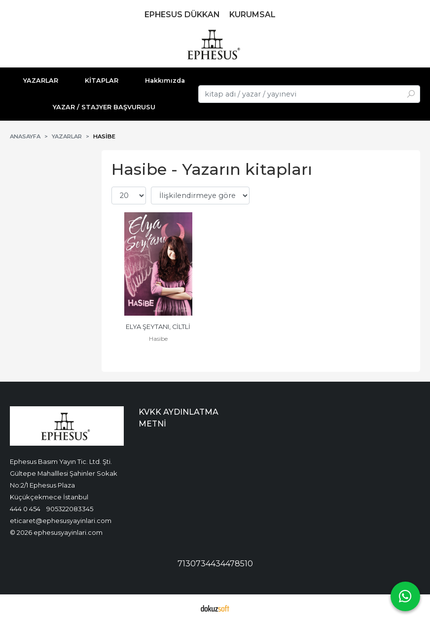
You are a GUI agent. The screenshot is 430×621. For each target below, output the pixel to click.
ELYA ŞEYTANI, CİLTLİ (158, 326)
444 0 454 (25, 509)
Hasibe (158, 338)
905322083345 (69, 509)
